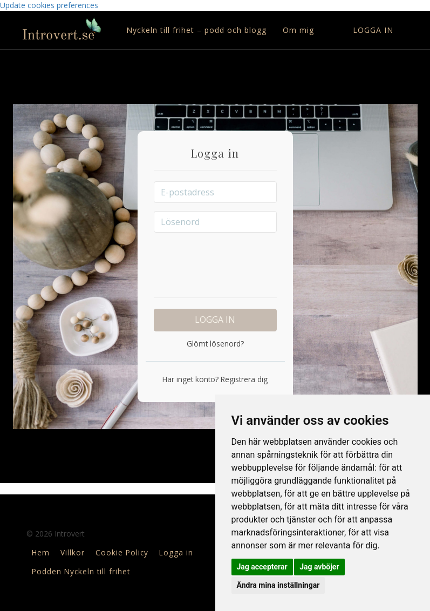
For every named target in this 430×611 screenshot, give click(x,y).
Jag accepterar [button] (262, 566)
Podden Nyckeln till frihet (81, 571)
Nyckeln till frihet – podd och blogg (196, 30)
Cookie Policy (121, 552)
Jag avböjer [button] (319, 566)
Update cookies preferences (49, 5)
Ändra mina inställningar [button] (278, 585)
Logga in (373, 30)
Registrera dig (243, 379)
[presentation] (236, 262)
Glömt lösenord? (215, 343)
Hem (41, 552)
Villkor (72, 552)
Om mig (298, 30)
